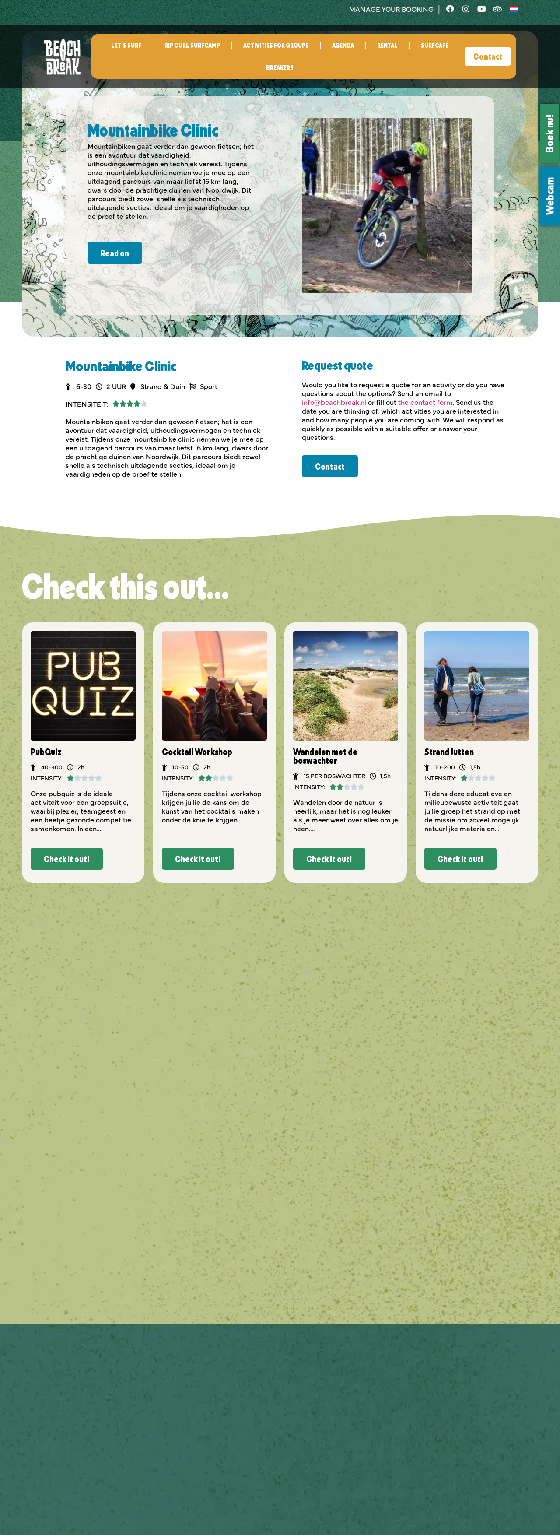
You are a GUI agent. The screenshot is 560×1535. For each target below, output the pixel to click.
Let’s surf (126, 45)
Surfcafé (434, 45)
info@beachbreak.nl (334, 402)
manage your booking (391, 9)
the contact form (425, 402)
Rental (387, 45)
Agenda (343, 45)
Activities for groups (276, 45)
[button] (67, 859)
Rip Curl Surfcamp (192, 45)
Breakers (280, 67)
